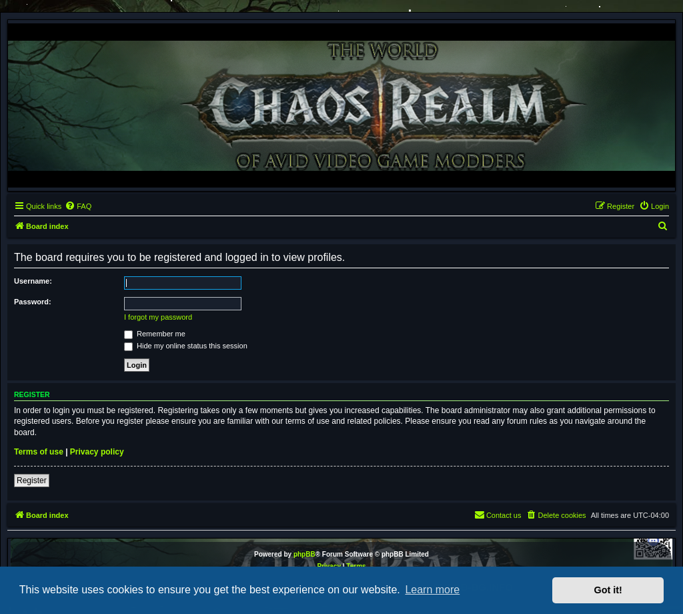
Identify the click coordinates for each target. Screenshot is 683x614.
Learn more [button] (432, 589)
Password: (32, 302)
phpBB (304, 554)
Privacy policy (97, 451)
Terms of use (38, 451)
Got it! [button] (608, 590)
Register (32, 480)
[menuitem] (78, 206)
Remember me (154, 334)
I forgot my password (158, 317)
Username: (33, 281)
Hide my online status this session (185, 346)
